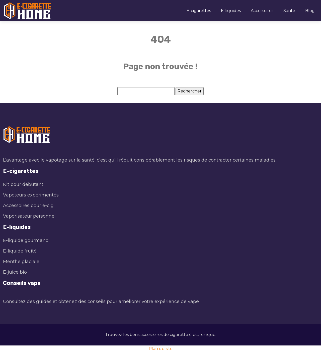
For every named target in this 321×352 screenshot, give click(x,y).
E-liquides (231, 10)
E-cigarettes (199, 10)
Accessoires (262, 10)
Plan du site (161, 348)
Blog (310, 10)
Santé (289, 10)
